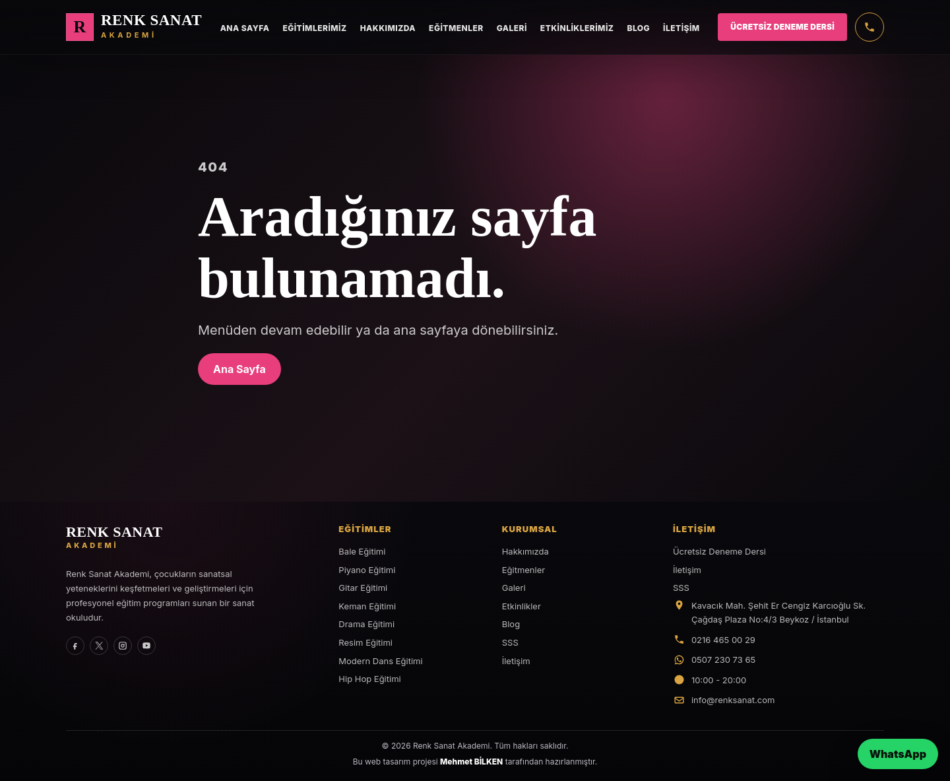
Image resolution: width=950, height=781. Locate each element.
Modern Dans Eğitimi (380, 661)
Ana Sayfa (245, 28)
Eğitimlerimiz (314, 28)
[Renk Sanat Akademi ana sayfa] (134, 27)
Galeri (512, 28)
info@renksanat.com (733, 700)
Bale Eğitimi (361, 551)
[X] (99, 645)
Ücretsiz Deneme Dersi (782, 27)
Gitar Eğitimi (362, 587)
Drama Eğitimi (366, 624)
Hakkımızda (388, 28)
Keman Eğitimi (367, 606)
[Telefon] (869, 27)
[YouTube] (146, 645)
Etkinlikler (521, 606)
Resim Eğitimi (365, 642)
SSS (510, 642)
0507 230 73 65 (723, 659)
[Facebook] (75, 645)
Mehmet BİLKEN (471, 761)
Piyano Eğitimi (366, 569)
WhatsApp (898, 754)
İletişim (681, 28)
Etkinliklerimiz (577, 28)
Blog (638, 28)
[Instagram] (122, 645)
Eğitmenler (456, 28)
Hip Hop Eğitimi (369, 678)
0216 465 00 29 (723, 639)
